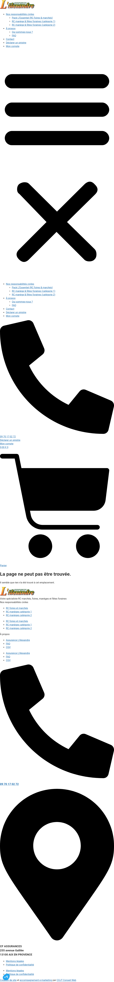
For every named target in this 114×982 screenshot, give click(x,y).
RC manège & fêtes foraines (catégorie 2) (33, 25)
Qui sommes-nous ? (22, 32)
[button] (57, 165)
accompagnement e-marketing (36, 980)
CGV (8, 647)
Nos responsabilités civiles (20, 14)
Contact (10, 39)
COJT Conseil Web (66, 980)
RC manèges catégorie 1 (19, 611)
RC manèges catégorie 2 (19, 615)
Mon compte (12, 46)
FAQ (14, 35)
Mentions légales (15, 961)
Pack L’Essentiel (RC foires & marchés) (32, 17)
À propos (10, 28)
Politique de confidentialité (20, 964)
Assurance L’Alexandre (18, 640)
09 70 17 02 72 (9, 784)
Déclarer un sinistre (16, 42)
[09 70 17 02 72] (57, 777)
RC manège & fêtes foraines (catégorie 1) (33, 21)
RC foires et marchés (17, 608)
